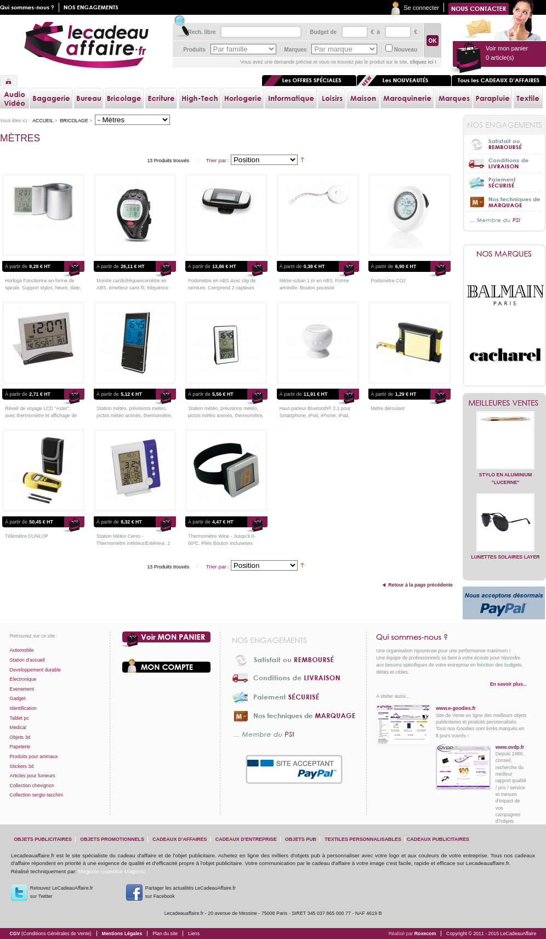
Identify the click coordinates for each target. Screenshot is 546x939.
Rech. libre (201, 32)
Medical (18, 727)
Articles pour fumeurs (32, 775)
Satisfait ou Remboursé (505, 144)
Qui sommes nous (29, 7)
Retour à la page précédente (420, 585)
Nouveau (405, 50)
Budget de (323, 32)
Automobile (22, 650)
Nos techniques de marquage (505, 201)
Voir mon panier (166, 639)
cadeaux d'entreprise (246, 839)
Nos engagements (93, 7)
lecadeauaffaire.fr (86, 45)
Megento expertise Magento (111, 871)
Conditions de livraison (505, 163)
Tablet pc (19, 718)
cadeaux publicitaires (438, 839)
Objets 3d (20, 737)
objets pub (300, 839)
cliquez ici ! (423, 62)
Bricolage (74, 120)
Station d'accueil (27, 660)
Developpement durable (35, 670)
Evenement (22, 689)
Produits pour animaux (34, 756)
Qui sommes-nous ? (451, 636)
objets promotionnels (112, 839)
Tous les (499, 80)
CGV (51, 933)
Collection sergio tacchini (36, 795)
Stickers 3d (22, 766)
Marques (295, 50)
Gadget (18, 698)
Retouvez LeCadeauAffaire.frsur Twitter (61, 892)
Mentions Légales (122, 933)
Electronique (23, 679)
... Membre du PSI (505, 220)
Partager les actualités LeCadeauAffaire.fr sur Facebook (190, 892)
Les (404, 80)
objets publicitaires (43, 839)
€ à (374, 32)
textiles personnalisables (363, 839)
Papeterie (20, 746)
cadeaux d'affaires (179, 839)
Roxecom (425, 933)
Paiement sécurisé (505, 182)
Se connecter (421, 7)
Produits (194, 50)
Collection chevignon (32, 785)
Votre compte (166, 666)
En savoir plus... (508, 684)
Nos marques (504, 253)
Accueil (9, 80)
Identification (23, 708)
